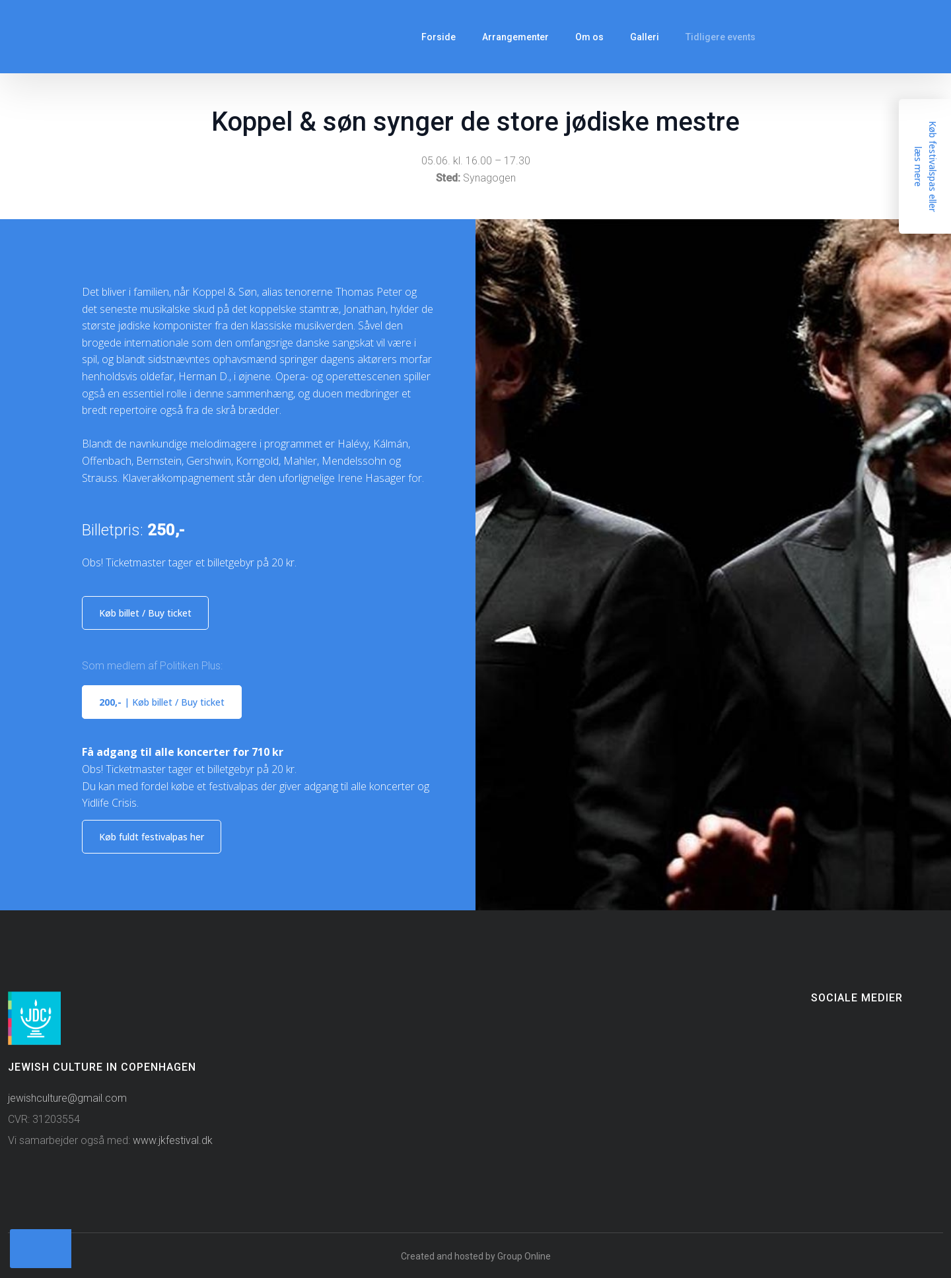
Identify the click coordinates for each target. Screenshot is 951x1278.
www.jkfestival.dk (173, 1140)
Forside (438, 37)
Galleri (644, 37)
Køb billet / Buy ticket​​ (145, 613)
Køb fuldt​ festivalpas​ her (151, 836)
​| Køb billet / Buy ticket (162, 702)
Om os (589, 37)
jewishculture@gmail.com (67, 1098)
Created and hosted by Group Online (476, 1256)
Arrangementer (515, 37)
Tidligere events (721, 37)
